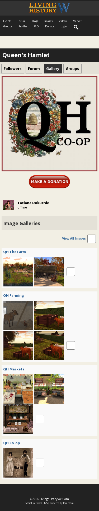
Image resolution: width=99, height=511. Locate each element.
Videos (63, 21)
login (63, 26)
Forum (22, 21)
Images (48, 21)
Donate (49, 26)
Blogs (35, 21)
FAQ (36, 26)
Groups (7, 26)
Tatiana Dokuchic (33, 202)
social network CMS (37, 503)
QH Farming (13, 295)
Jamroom (68, 503)
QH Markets (13, 369)
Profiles (22, 26)
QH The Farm (14, 251)
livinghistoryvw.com (54, 499)
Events (7, 21)
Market (77, 21)
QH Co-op (11, 442)
